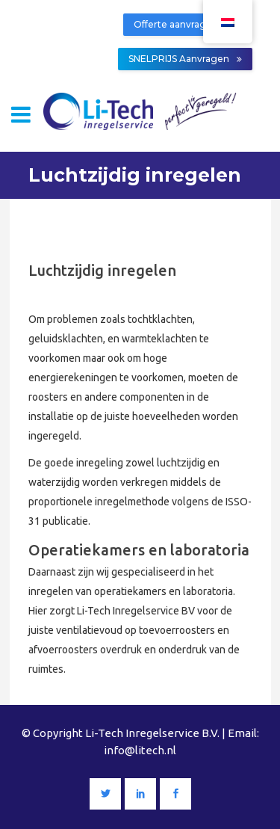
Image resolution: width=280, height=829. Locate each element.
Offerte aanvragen (182, 24)
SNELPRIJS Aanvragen (185, 58)
